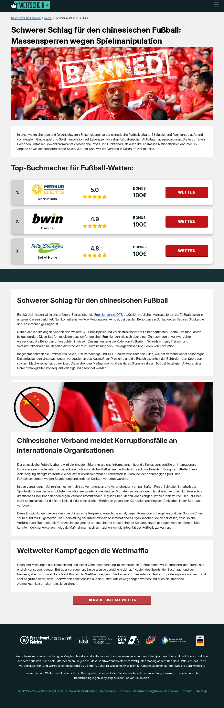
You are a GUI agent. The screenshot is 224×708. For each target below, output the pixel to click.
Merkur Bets (47, 199)
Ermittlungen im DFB (108, 315)
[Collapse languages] (200, 637)
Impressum (108, 691)
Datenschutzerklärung (81, 691)
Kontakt (186, 691)
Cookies (124, 691)
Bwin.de (47, 228)
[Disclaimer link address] (95, 643)
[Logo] (30, 6)
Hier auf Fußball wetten (112, 600)
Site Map (200, 691)
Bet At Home (47, 257)
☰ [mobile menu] (216, 5)
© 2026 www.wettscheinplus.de (40, 691)
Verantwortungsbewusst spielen (155, 691)
